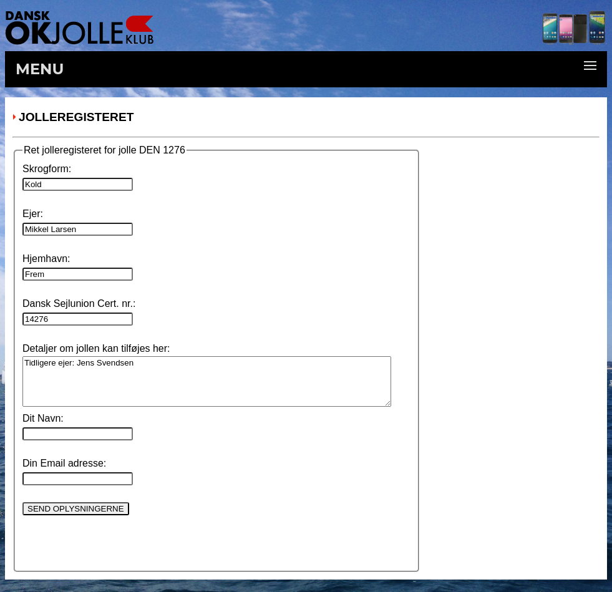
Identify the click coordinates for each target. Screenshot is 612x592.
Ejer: (32, 213)
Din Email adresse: (64, 463)
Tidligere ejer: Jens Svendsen (206, 381)
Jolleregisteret (76, 117)
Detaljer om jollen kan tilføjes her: (96, 348)
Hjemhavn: (46, 258)
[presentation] (117, 540)
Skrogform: (46, 168)
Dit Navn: (43, 418)
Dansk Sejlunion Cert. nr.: (78, 303)
